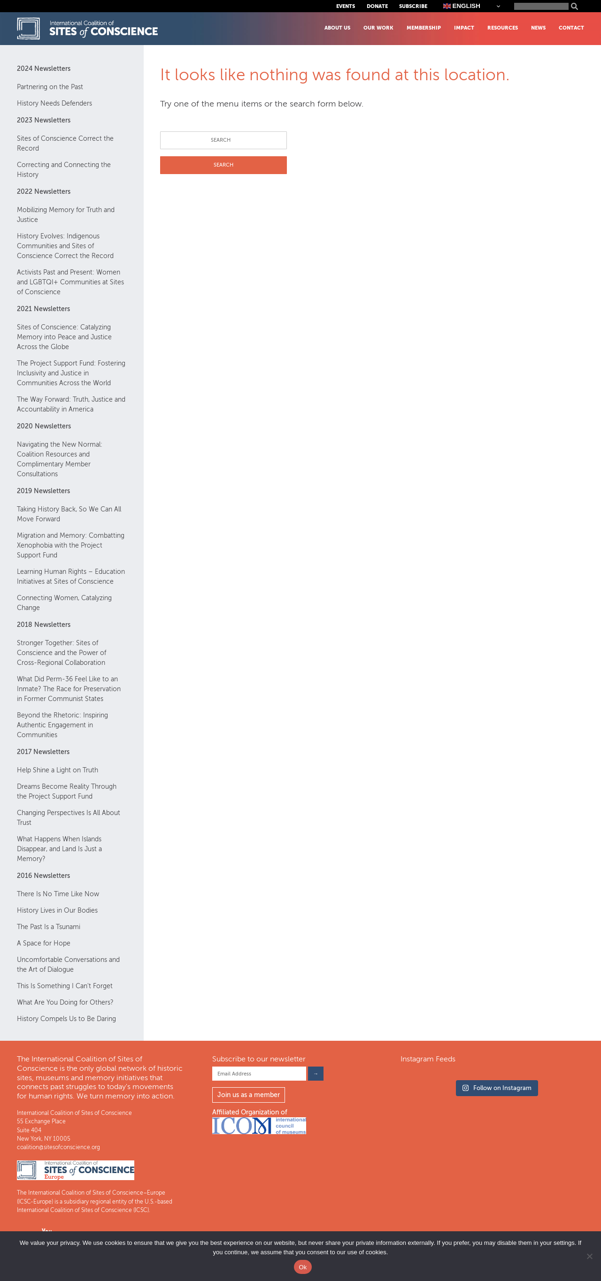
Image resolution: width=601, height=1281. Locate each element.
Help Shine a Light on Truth (57, 770)
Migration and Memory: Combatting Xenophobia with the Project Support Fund (70, 545)
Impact (464, 28)
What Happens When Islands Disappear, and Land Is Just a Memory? (59, 849)
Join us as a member (248, 1094)
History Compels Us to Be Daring (66, 1018)
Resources (502, 28)
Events (345, 6)
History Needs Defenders (54, 103)
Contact (571, 28)
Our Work (378, 28)
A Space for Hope (43, 943)
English (461, 6)
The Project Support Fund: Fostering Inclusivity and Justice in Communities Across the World (71, 373)
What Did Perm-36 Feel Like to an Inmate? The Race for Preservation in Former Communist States (69, 689)
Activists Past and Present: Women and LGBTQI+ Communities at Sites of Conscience (70, 282)
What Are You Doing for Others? (65, 1002)
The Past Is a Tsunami (48, 926)
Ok (303, 1267)
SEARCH (223, 165)
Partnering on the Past (50, 87)
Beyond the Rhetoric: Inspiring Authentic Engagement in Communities (62, 725)
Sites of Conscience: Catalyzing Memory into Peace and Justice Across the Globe (64, 337)
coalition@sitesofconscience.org (58, 1147)
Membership (424, 28)
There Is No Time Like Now (58, 894)
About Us (337, 28)
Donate (377, 6)
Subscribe (413, 6)
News (538, 28)
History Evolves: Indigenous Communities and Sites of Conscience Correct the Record (65, 246)
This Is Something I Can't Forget (65, 986)
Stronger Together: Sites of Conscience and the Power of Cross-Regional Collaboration (61, 653)
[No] (589, 1256)
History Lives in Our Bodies (57, 910)
